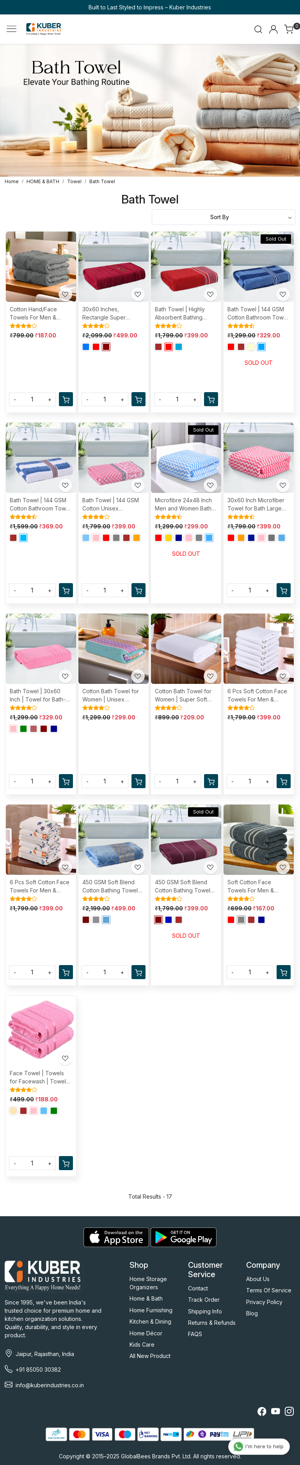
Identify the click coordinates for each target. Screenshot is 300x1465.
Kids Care (142, 1344)
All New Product (150, 1356)
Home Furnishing (151, 1310)
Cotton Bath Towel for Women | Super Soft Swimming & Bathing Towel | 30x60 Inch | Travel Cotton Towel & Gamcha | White (184, 695)
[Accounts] (273, 29)
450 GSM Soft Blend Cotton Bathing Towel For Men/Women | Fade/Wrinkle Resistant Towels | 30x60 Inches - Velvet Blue (112, 886)
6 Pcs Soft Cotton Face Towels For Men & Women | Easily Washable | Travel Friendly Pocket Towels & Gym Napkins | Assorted (40, 886)
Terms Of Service (268, 1290)
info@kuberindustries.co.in (50, 1385)
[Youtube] (276, 1412)
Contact (198, 1288)
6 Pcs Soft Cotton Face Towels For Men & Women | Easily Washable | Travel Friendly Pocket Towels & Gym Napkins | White (257, 695)
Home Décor (146, 1333)
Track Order (204, 1299)
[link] (258, 29)
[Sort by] (224, 217)
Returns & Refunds (212, 1322)
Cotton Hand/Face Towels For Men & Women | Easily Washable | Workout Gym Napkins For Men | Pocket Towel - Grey (39, 313)
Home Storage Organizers (148, 1283)
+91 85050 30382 (38, 1369)
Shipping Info (205, 1311)
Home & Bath (146, 1298)
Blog (252, 1313)
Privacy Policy (264, 1302)
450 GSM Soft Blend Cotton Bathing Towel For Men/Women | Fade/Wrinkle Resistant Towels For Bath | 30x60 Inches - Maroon (185, 886)
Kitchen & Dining (150, 1321)
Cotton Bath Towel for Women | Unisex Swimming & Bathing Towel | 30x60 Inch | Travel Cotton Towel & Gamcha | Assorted (111, 695)
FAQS (195, 1334)
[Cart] (66, 399)
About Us (258, 1279)
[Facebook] (262, 1412)
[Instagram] (289, 1412)
